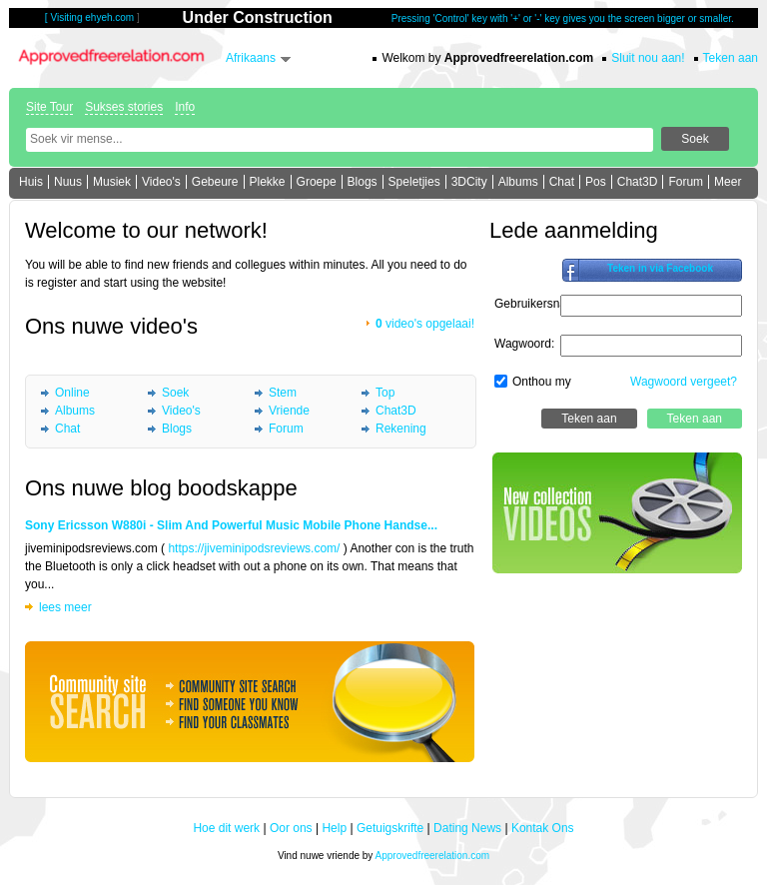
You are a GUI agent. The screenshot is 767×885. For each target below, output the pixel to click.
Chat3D (637, 182)
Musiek (112, 182)
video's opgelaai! (425, 324)
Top (385, 393)
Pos (595, 182)
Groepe (317, 182)
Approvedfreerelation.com (433, 855)
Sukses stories (124, 107)
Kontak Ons (542, 828)
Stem (283, 393)
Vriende (289, 411)
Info (185, 107)
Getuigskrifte (390, 828)
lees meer (65, 607)
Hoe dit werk (226, 828)
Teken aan (730, 58)
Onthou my (541, 382)
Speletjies (414, 182)
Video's (161, 182)
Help (334, 828)
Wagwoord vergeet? (683, 382)
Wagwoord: (524, 344)
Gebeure (215, 182)
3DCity (469, 182)
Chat (561, 182)
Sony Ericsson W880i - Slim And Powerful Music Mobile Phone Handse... (231, 525)
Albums (518, 182)
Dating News (467, 828)
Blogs (363, 182)
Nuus (68, 182)
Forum (685, 182)
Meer (727, 182)
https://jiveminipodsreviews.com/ (254, 548)
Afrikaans (251, 58)
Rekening (401, 429)
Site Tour (49, 107)
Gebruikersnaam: (540, 304)
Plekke (268, 182)
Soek (175, 393)
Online (72, 393)
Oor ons (291, 828)
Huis (31, 182)
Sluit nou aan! (647, 58)
